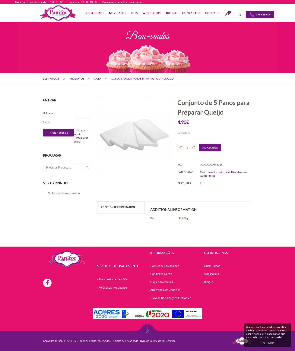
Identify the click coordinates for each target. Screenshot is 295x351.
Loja (134, 13)
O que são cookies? (162, 282)
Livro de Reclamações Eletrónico (170, 298)
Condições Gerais (161, 273)
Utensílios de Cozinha (218, 172)
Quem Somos (94, 13)
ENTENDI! (268, 343)
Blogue (171, 13)
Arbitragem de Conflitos (165, 289)
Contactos (191, 13)
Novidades (117, 13)
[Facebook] (47, 283)
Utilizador (48, 113)
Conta (210, 13)
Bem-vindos (51, 78)
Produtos (76, 78)
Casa (97, 78)
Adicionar (210, 147)
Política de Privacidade (164, 265)
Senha (46, 122)
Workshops (152, 13)
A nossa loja (211, 273)
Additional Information (118, 207)
